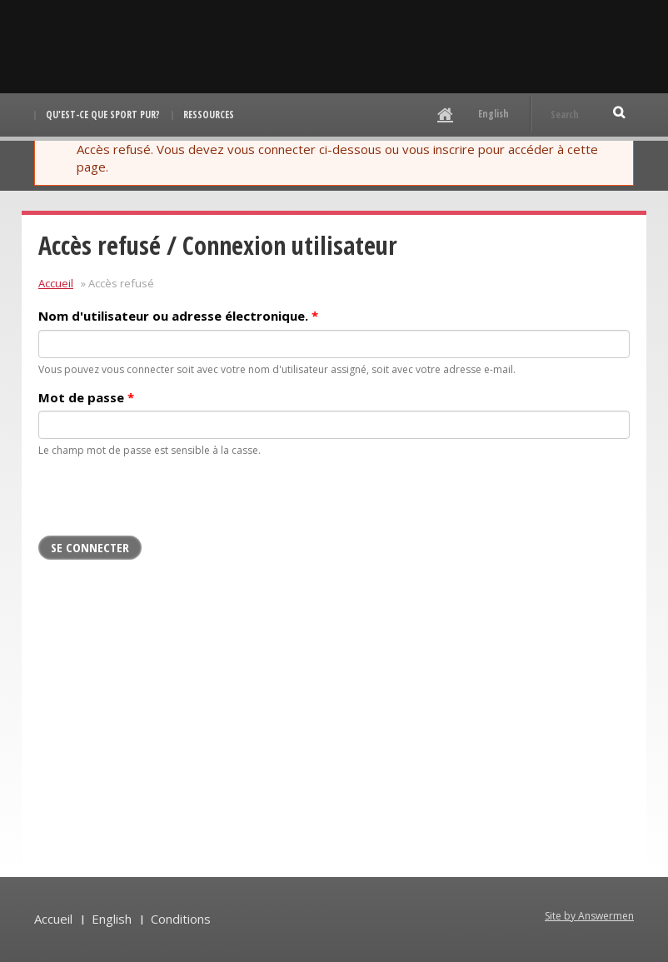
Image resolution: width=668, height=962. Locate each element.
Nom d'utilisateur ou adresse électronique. (178, 315)
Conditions (181, 918)
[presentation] (165, 503)
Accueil (55, 283)
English (493, 114)
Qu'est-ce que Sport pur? (103, 114)
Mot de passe (86, 397)
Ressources (208, 114)
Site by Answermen (589, 916)
